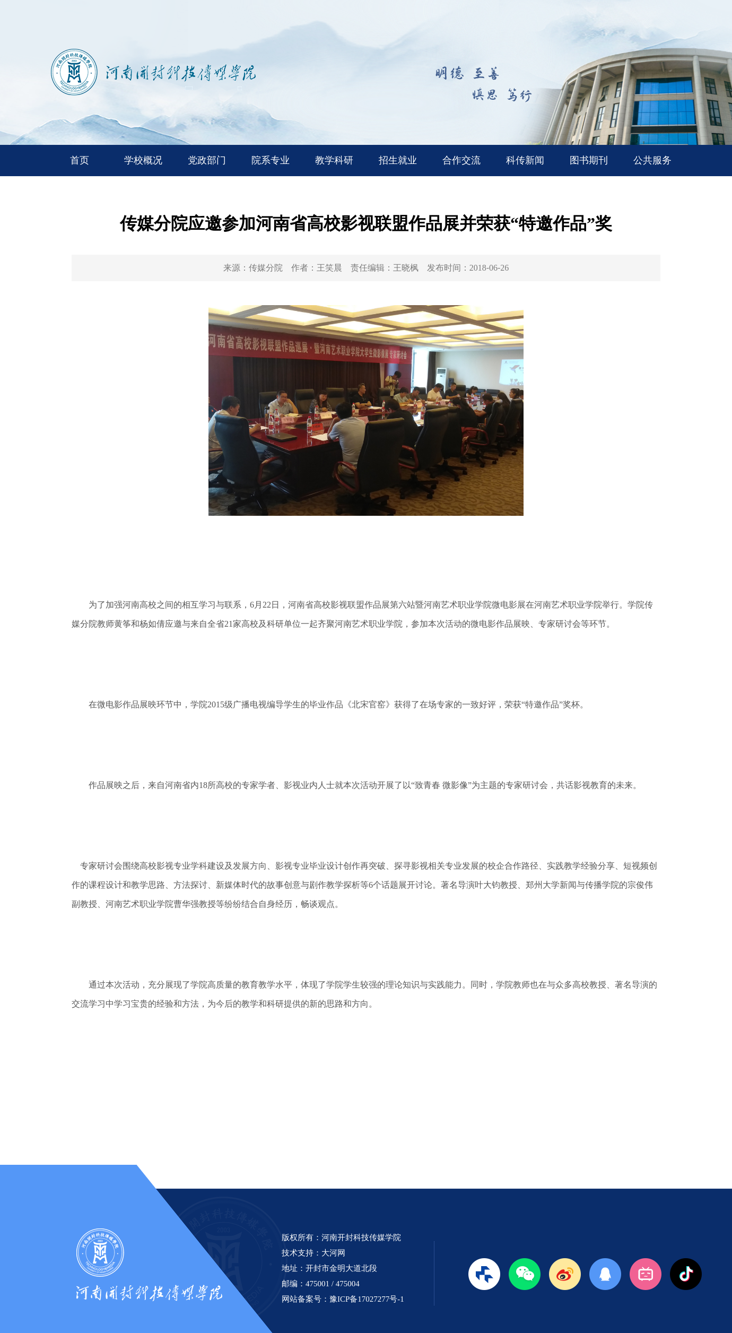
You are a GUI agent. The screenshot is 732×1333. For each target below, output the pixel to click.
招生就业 (398, 160)
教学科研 (334, 160)
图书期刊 (589, 160)
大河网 (333, 1253)
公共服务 (652, 160)
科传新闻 (525, 160)
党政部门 (207, 160)
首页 (79, 160)
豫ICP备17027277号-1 (366, 1299)
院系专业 (270, 160)
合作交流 (461, 160)
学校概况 (143, 160)
